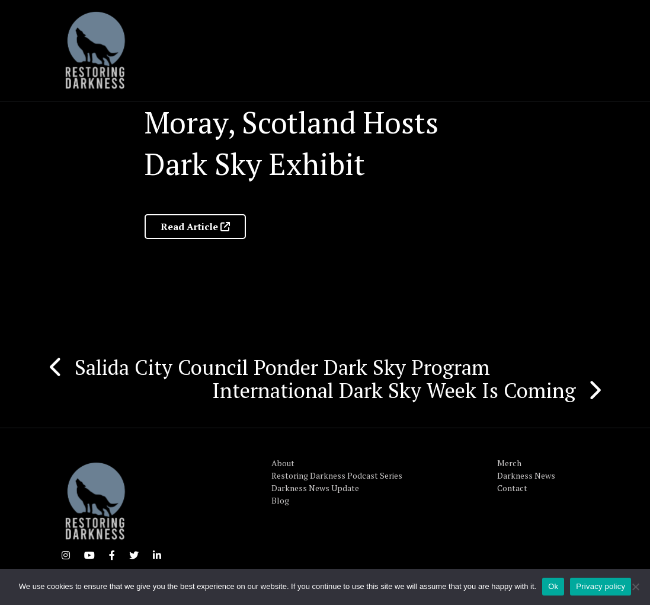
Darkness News (526, 475)
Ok (553, 586)
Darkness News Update (315, 487)
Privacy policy (600, 586)
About (282, 463)
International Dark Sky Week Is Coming (394, 390)
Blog (280, 500)
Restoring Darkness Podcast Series (336, 475)
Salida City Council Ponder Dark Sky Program (282, 367)
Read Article (195, 226)
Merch (509, 463)
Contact (512, 487)
